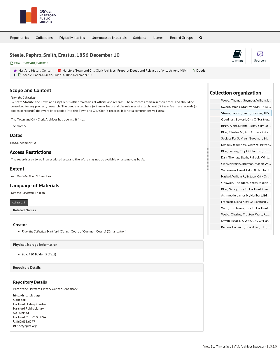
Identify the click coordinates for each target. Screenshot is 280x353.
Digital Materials (72, 37)
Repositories (19, 37)
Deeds (200, 70)
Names (158, 37)
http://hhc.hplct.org (26, 295)
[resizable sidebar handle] (208, 159)
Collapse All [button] (19, 202)
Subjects (139, 37)
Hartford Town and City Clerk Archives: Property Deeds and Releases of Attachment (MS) (124, 70)
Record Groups (181, 37)
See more (18, 126)
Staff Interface (221, 346)
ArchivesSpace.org (253, 346)
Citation (237, 55)
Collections (44, 37)
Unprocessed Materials (109, 37)
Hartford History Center (35, 70)
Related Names (24, 210)
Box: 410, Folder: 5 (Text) (39, 254)
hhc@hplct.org (27, 326)
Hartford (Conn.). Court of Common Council (76, 231)
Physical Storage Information (35, 244)
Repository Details (27, 267)
